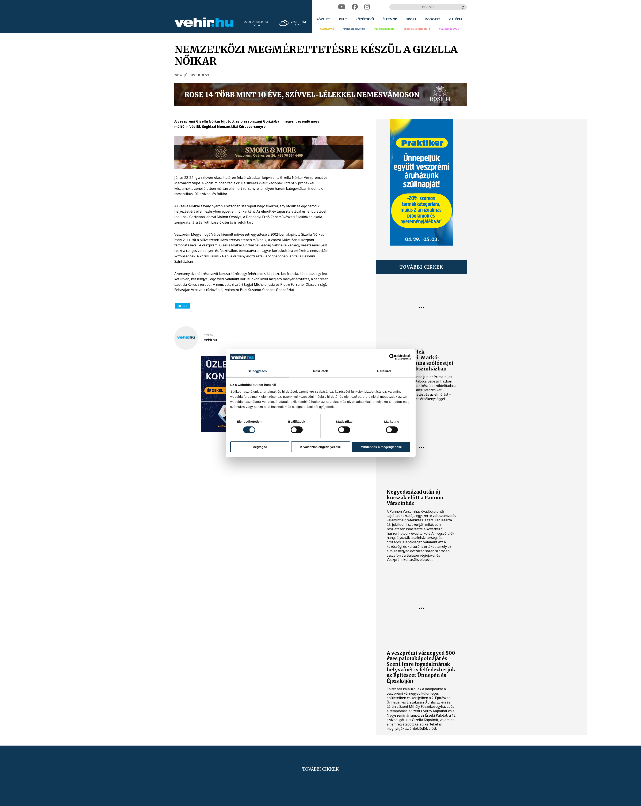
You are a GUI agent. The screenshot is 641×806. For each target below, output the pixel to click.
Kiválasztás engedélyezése (320, 446)
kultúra (182, 306)
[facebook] (355, 6)
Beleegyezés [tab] (257, 371)
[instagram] (367, 6)
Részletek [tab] (320, 371)
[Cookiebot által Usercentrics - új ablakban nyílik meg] (392, 357)
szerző (208, 335)
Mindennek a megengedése (381, 446)
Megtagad (259, 446)
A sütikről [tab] (384, 371)
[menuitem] (323, 19)
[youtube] (341, 6)
